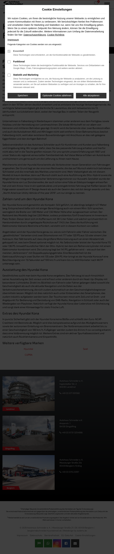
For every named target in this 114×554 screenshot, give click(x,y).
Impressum (13, 39)
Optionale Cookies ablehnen (57, 95)
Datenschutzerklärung (34, 34)
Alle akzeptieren (91, 95)
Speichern (23, 95)
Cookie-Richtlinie (55, 34)
